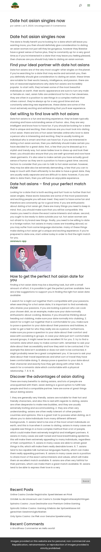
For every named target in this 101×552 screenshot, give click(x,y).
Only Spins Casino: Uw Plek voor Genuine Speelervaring (40, 516)
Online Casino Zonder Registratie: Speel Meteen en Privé (41, 494)
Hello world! (48, 528)
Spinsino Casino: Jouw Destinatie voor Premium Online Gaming (45, 503)
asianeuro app (18, 241)
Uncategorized (42, 25)
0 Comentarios (58, 25)
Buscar (86, 481)
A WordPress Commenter (24, 528)
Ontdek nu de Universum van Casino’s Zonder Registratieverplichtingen (49, 499)
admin (17, 25)
